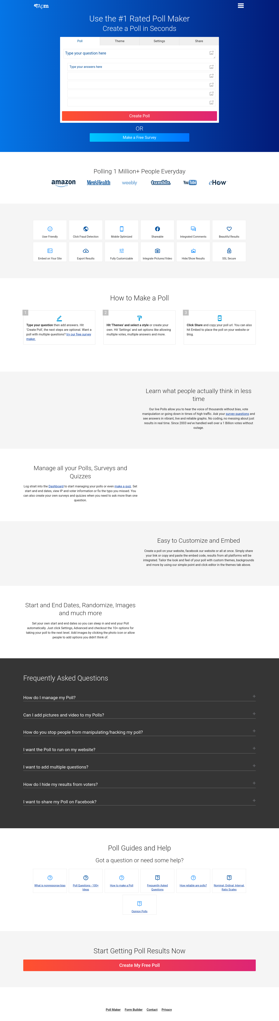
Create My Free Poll (139, 974)
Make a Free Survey (139, 137)
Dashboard (56, 486)
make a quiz (123, 486)
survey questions (237, 414)
